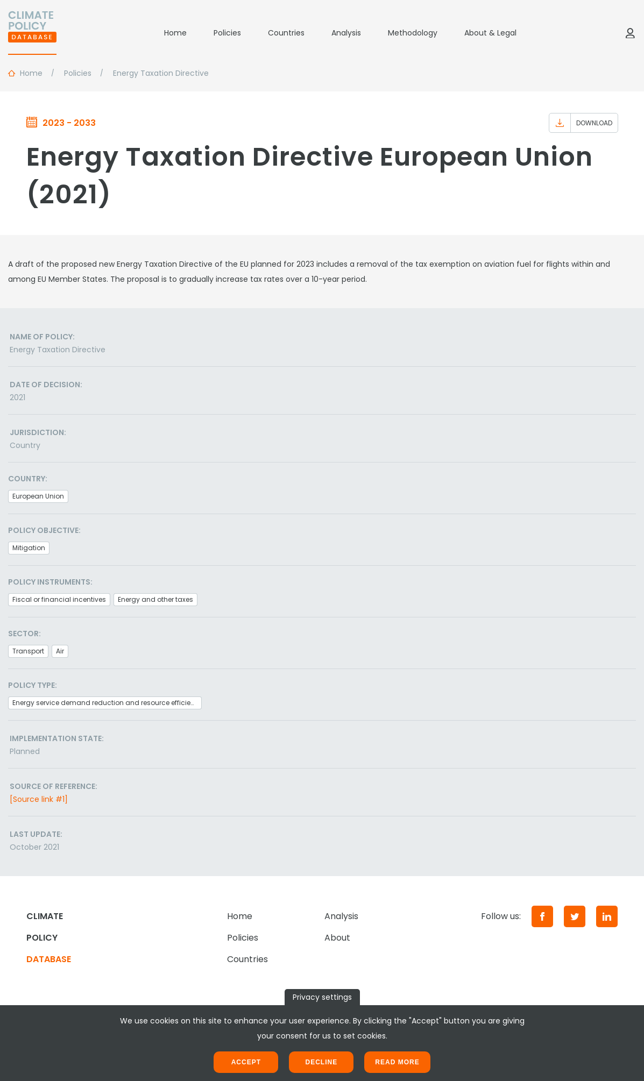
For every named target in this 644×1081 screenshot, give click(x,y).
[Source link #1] (39, 799)
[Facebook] (542, 916)
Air (60, 651)
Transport (28, 651)
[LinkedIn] (607, 916)
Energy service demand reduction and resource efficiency (107, 702)
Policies (227, 32)
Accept (246, 1062)
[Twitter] (574, 916)
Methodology (412, 32)
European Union (38, 496)
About (337, 937)
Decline (321, 1062)
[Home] (32, 33)
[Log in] (630, 33)
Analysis (346, 32)
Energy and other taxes (155, 599)
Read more (397, 1062)
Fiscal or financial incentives (59, 599)
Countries (286, 32)
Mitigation (28, 547)
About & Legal (490, 32)
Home (175, 32)
